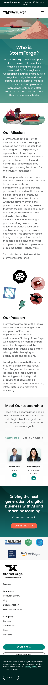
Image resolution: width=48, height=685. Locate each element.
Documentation (11, 604)
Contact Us (8, 625)
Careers (7, 621)
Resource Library (11, 595)
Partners (7, 634)
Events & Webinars (12, 609)
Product (7, 584)
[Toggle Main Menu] (42, 12)
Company (8, 616)
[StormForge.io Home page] (14, 12)
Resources (8, 591)
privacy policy (31, 667)
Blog (5, 600)
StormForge (12, 438)
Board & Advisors (33, 437)
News (5, 630)
